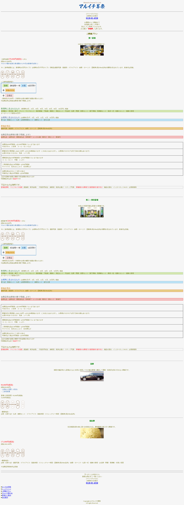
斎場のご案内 (6, 495)
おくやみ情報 (6, 487)
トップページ (6, 489)
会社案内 (5, 497)
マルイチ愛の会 (7, 493)
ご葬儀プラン (6, 491)
